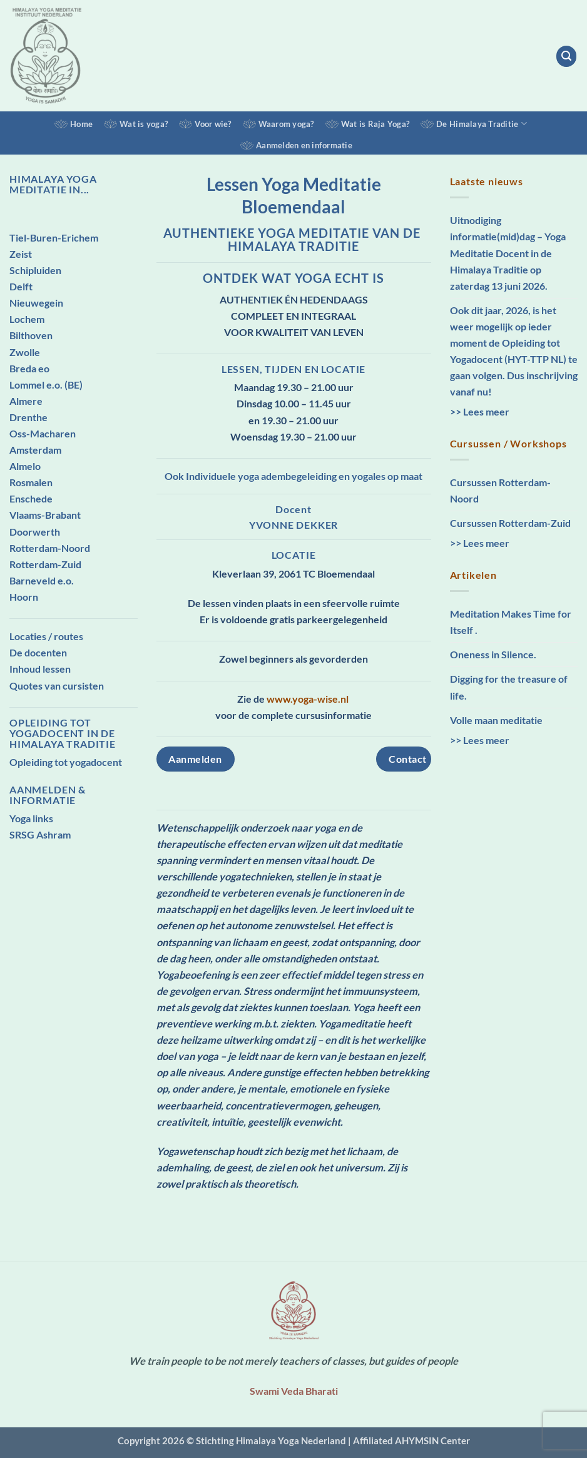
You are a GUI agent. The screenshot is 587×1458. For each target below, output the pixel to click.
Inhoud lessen (40, 669)
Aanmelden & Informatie (47, 794)
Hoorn (23, 597)
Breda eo (29, 368)
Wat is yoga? (144, 124)
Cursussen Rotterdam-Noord (500, 490)
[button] (566, 56)
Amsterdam (35, 450)
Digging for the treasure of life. (509, 687)
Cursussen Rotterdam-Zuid (510, 523)
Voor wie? (213, 124)
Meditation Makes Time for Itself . (510, 622)
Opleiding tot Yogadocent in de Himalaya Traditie (62, 733)
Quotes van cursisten (56, 685)
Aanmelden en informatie (304, 145)
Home (81, 124)
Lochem (26, 319)
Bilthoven (31, 335)
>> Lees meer (479, 411)
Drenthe (28, 417)
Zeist (20, 254)
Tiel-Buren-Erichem (53, 237)
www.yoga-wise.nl (308, 699)
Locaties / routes (46, 636)
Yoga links (31, 818)
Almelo (25, 466)
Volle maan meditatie (496, 720)
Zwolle (24, 352)
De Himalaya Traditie (481, 124)
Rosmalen (31, 482)
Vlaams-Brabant (45, 515)
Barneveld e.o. (41, 580)
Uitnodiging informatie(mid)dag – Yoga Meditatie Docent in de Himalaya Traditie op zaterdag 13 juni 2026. (508, 252)
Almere (26, 401)
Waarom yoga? (286, 124)
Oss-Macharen (42, 433)
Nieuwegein (36, 302)
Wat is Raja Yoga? (375, 124)
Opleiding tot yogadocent (65, 762)
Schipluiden (35, 270)
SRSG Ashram (40, 834)
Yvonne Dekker (294, 525)
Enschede (31, 498)
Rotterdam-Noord (49, 548)
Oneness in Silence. (493, 654)
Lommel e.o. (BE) (46, 384)
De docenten (38, 652)
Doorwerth (34, 532)
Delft (21, 286)
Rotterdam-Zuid (45, 564)
